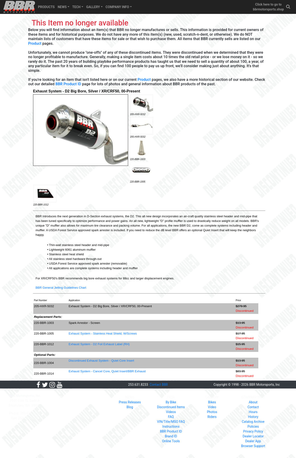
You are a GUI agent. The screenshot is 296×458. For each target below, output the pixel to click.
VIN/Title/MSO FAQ (171, 421)
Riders (211, 417)
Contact (253, 407)
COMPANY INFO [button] (117, 7)
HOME (57, 397)
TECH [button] (76, 7)
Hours (253, 412)
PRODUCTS (46, 7)
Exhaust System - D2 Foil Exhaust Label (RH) (99, 344)
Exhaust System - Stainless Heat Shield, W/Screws (103, 333)
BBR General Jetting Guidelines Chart (61, 287)
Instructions (170, 426)
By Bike (171, 402)
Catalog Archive (253, 421)
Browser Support (253, 446)
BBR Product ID (68, 84)
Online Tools (171, 441)
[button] (288, 6)
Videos (171, 412)
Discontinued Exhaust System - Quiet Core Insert (101, 360)
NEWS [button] (62, 7)
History (253, 417)
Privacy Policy (253, 431)
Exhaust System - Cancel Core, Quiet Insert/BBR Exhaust (107, 371)
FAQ (171, 417)
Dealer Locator (253, 436)
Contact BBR (159, 384)
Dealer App (253, 441)
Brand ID (171, 436)
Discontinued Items (171, 407)
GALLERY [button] (93, 7)
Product (34, 43)
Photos (212, 412)
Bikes (212, 402)
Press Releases (130, 402)
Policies (253, 426)
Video (212, 407)
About (253, 402)
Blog (129, 407)
